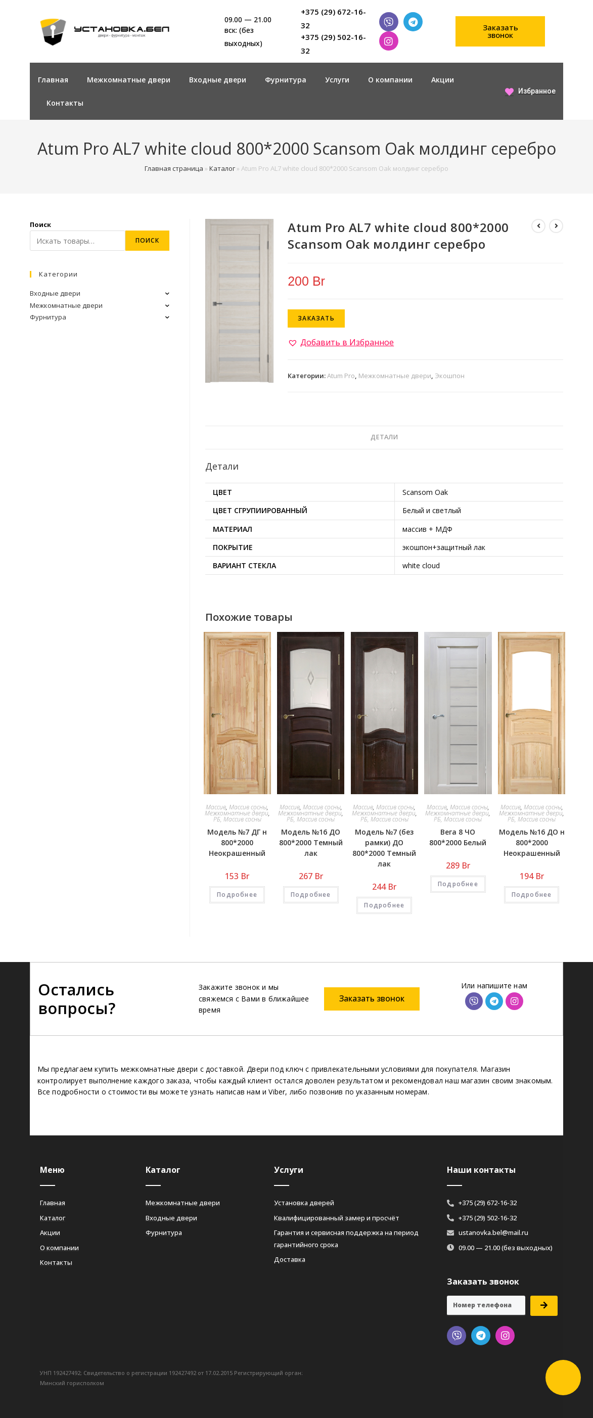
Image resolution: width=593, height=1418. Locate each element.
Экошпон (450, 375)
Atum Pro (341, 375)
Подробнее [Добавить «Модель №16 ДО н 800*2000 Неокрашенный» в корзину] (532, 894)
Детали (384, 437)
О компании (390, 79)
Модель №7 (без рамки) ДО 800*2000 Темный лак (384, 847)
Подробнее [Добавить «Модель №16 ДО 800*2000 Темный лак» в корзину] (311, 894)
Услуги (337, 79)
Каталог (222, 168)
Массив (216, 807)
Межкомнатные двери (128, 79)
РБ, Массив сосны (237, 819)
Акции (442, 79)
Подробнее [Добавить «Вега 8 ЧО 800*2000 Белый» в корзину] (458, 884)
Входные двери (217, 79)
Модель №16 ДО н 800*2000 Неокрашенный (532, 842)
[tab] (384, 437)
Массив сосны (248, 807)
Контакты (65, 103)
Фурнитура (285, 79)
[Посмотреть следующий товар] (556, 226)
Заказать (316, 318)
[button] (500, 31)
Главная (53, 79)
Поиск (40, 224)
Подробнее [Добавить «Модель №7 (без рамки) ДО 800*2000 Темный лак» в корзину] (384, 905)
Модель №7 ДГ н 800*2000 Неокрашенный (237, 842)
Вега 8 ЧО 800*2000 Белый (457, 837)
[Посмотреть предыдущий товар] (538, 226)
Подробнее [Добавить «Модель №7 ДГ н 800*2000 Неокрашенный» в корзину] (237, 894)
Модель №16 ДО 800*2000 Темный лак (311, 842)
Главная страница (174, 168)
